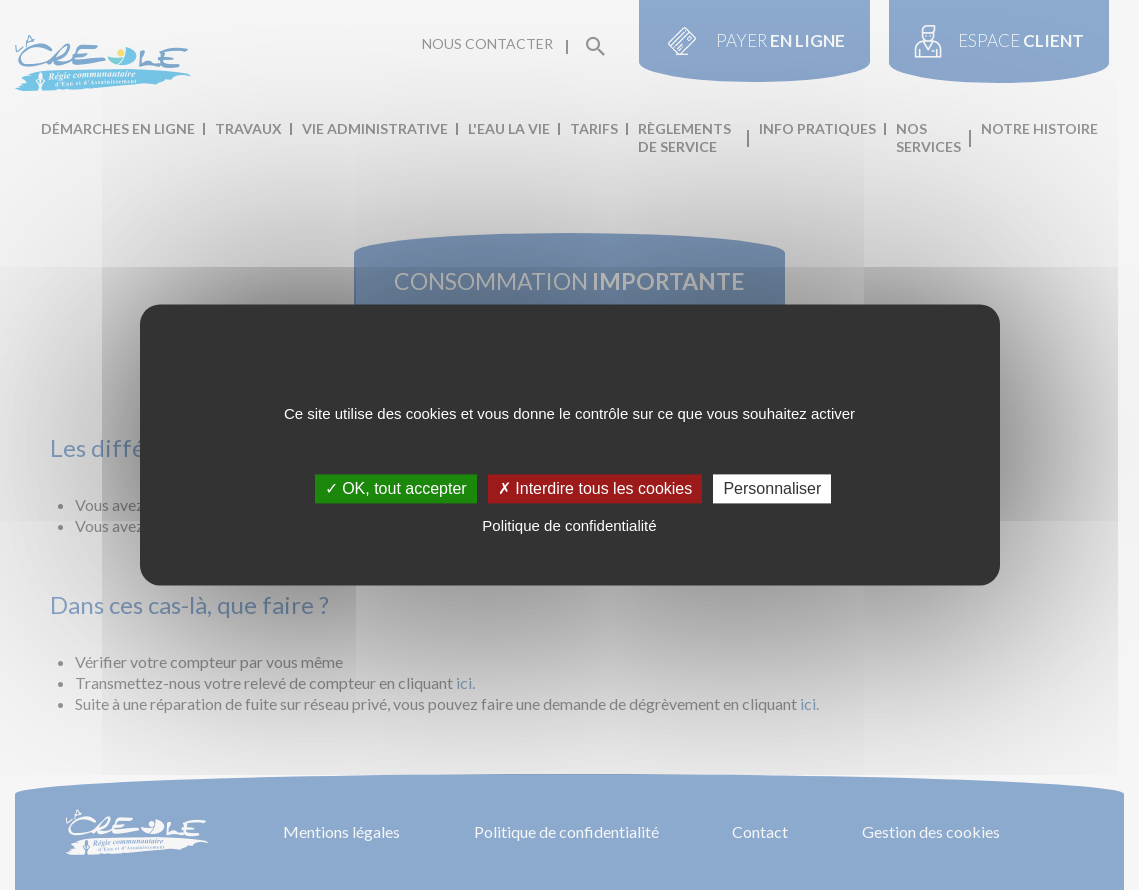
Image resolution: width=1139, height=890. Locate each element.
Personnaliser (772, 488)
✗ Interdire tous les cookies (595, 488)
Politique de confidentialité (569, 525)
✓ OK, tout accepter (396, 488)
